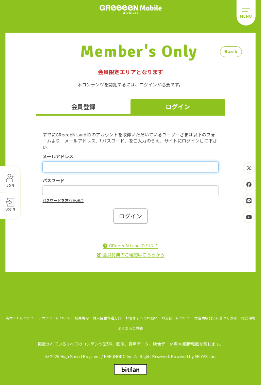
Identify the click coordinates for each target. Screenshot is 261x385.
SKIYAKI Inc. (205, 355)
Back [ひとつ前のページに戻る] (231, 51)
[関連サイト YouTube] (248, 217)
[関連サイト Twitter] (248, 168)
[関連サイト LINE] (248, 200)
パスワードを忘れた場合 (63, 200)
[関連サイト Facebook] (248, 184)
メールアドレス (57, 156)
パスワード (53, 181)
